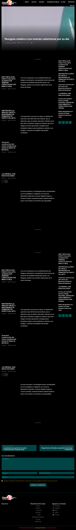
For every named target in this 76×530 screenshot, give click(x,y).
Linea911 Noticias (40, 528)
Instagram (57, 508)
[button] (72, 5)
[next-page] (6, 181)
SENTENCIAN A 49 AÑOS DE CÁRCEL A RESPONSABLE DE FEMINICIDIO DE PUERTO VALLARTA (9, 114)
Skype (56, 510)
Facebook (57, 506)
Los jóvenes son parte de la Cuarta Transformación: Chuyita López (15, 448)
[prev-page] (3, 181)
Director (4, 89)
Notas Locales (11, 42)
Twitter (56, 512)
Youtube (56, 515)
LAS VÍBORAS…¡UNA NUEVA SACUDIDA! (8, 175)
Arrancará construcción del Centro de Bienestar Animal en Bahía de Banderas (9, 146)
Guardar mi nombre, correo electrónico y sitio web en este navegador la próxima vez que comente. (30, 481)
